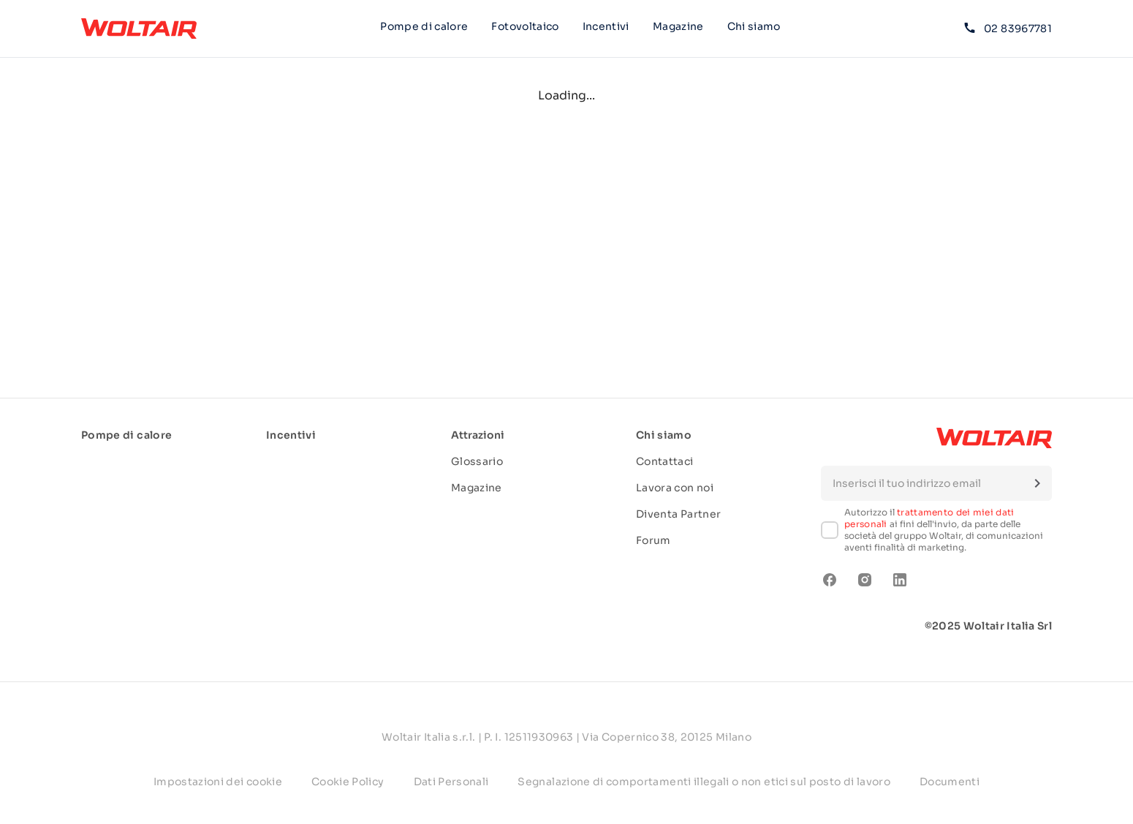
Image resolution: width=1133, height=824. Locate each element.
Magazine (678, 26)
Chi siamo (754, 28)
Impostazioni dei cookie (218, 781)
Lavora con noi (674, 487)
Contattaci (665, 461)
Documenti (949, 781)
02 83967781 (1008, 28)
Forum (653, 540)
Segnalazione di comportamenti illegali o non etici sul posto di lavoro (704, 781)
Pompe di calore (424, 26)
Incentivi (606, 26)
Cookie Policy (347, 781)
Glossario (477, 461)
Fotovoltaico (524, 26)
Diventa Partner (678, 514)
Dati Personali (451, 781)
